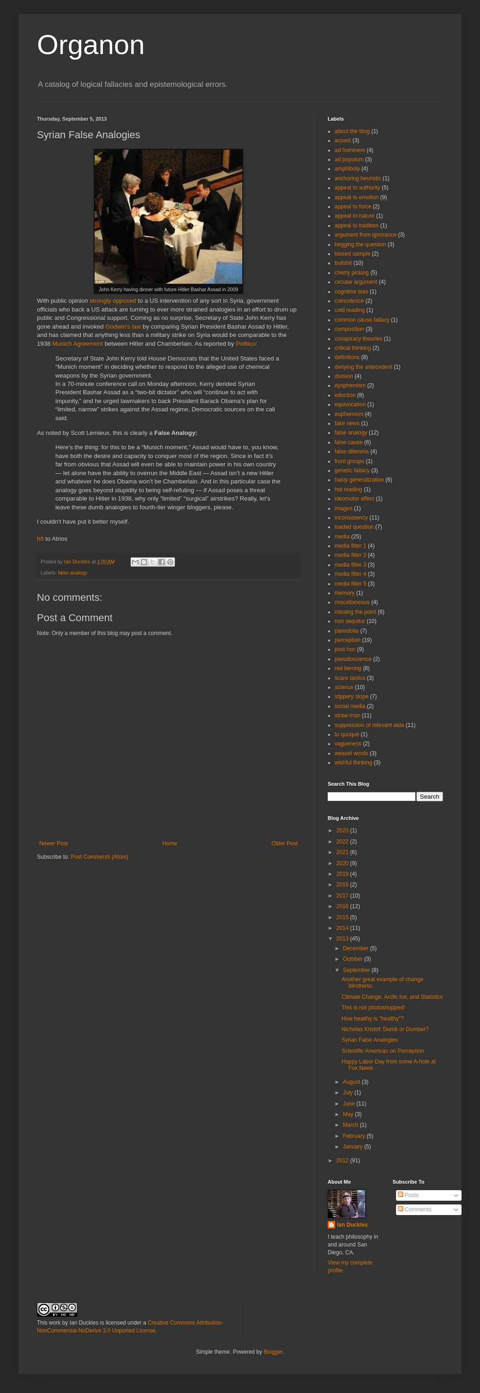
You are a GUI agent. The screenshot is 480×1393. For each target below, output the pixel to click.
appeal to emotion (356, 197)
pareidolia (347, 631)
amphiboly (347, 168)
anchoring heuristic (358, 178)
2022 (343, 841)
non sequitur (350, 621)
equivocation (350, 404)
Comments (415, 1209)
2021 (343, 852)
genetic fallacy (352, 470)
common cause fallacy (362, 320)
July (348, 1092)
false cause (349, 442)
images (344, 508)
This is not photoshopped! (373, 1007)
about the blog (352, 131)
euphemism (349, 414)
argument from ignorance (365, 235)
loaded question (354, 527)
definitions (347, 357)
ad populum (349, 159)
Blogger (273, 1352)
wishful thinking (353, 762)
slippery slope (351, 696)
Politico (246, 343)
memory (344, 593)
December (356, 948)
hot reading (348, 489)
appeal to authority (357, 187)
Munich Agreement (77, 343)
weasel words (351, 753)
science (344, 687)
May (349, 1114)
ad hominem (350, 150)
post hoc (345, 649)
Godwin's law (123, 326)
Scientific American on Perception (383, 1051)
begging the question (360, 244)
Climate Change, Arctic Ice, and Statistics (392, 997)
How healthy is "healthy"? (373, 1018)
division (344, 376)
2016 (343, 906)
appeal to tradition (356, 225)
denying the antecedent (363, 367)
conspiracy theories (358, 339)
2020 (343, 863)
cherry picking (352, 272)
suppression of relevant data (369, 725)
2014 (343, 928)
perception (347, 640)
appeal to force (353, 206)
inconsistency (351, 517)
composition (349, 329)
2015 (343, 917)
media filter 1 (350, 546)
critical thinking (353, 348)
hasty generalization (359, 480)
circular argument (356, 282)
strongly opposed (113, 300)
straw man (347, 715)
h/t (40, 538)
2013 (343, 938)
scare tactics (350, 678)
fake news (347, 423)
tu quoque (347, 734)
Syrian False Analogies (370, 1040)
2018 (343, 884)
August (352, 1082)
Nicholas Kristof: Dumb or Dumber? (385, 1029)
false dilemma (352, 451)
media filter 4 (350, 574)
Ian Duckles (352, 1225)
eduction (345, 395)
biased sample (352, 253)
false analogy (73, 572)
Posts (408, 1195)
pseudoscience (353, 659)
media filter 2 (350, 555)
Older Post (284, 843)
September (357, 970)
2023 (343, 830)
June (349, 1103)
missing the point (355, 612)
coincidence (349, 301)
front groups (349, 461)
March (351, 1125)
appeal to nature (355, 216)
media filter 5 (350, 583)
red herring (348, 668)
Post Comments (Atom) (99, 857)
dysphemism (350, 385)
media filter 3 (350, 565)
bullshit (343, 263)
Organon (91, 44)
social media (350, 706)
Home (169, 843)
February (354, 1136)
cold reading (350, 310)
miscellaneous (352, 602)
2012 (343, 1160)
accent (343, 140)
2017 (343, 895)
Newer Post (53, 843)
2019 (343, 874)
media (342, 536)
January (353, 1146)
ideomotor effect (354, 498)
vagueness (348, 743)
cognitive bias (351, 291)
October (353, 959)
